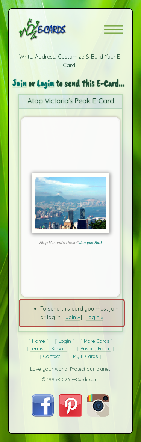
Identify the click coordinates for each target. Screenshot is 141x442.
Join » (72, 317)
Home (38, 341)
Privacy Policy (95, 348)
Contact (51, 356)
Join (19, 83)
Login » (94, 317)
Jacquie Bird (90, 242)
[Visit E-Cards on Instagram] (98, 415)
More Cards (96, 341)
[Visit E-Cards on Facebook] (43, 415)
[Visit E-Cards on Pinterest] (70, 415)
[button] (113, 29)
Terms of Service (48, 348)
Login (45, 83)
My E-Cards (85, 356)
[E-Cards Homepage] (55, 29)
